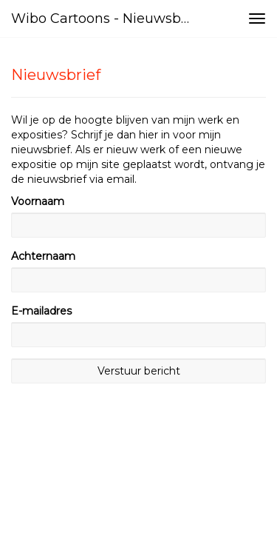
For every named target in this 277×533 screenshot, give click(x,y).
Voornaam (37, 201)
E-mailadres (41, 311)
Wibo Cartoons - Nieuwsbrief (106, 18)
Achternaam (43, 256)
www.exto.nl (147, 452)
